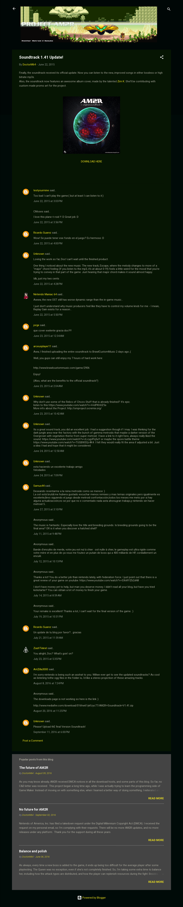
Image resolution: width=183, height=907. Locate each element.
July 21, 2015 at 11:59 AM (48, 637)
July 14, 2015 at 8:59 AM (47, 595)
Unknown (38, 253)
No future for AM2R (33, 809)
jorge (36, 325)
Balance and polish (33, 851)
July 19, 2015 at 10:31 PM (48, 616)
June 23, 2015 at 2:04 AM (48, 386)
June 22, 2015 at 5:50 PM (47, 314)
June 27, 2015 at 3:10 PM (47, 509)
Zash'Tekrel (40, 648)
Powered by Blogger (91, 897)
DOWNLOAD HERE (91, 161)
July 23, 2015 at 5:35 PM (47, 659)
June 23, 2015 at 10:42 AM (48, 413)
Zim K (120, 81)
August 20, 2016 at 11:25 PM (49, 711)
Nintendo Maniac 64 (45, 294)
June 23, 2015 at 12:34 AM (48, 336)
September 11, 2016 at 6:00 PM (51, 732)
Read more (156, 798)
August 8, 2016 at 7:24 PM (48, 683)
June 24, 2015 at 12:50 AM (48, 451)
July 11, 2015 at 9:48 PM (47, 533)
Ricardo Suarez (42, 232)
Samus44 (38, 485)
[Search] (169, 9)
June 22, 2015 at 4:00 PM (47, 243)
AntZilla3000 (40, 669)
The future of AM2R (33, 768)
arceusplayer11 (42, 346)
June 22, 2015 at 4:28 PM (47, 284)
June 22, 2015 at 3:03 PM (47, 201)
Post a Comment (33, 740)
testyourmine (41, 190)
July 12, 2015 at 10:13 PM (48, 561)
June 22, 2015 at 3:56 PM (47, 222)
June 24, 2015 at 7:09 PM (47, 475)
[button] (162, 58)
